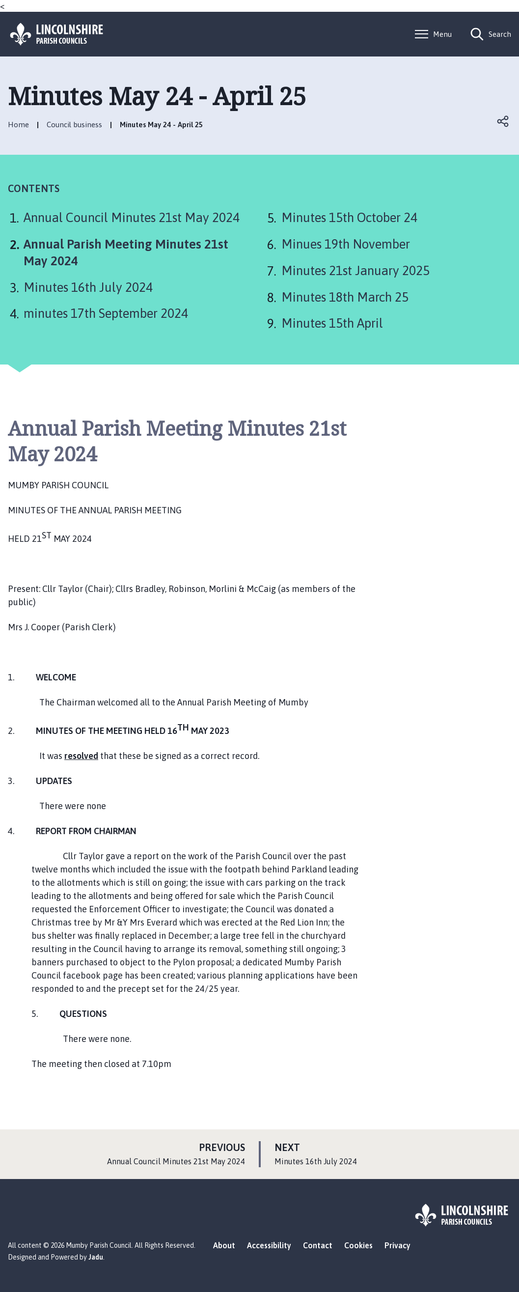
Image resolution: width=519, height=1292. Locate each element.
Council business (74, 124)
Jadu (95, 1257)
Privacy (397, 1245)
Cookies (358, 1245)
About (224, 1245)
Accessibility (269, 1245)
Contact (317, 1245)
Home (18, 124)
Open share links (503, 121)
